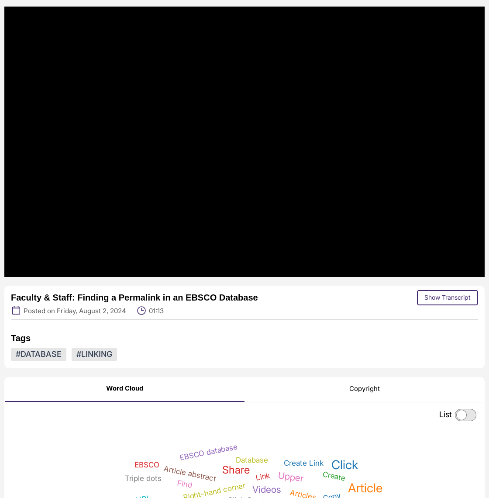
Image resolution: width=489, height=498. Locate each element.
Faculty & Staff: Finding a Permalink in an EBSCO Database (134, 297)
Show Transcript (447, 297)
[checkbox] (465, 415)
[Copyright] (364, 390)
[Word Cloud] (124, 389)
